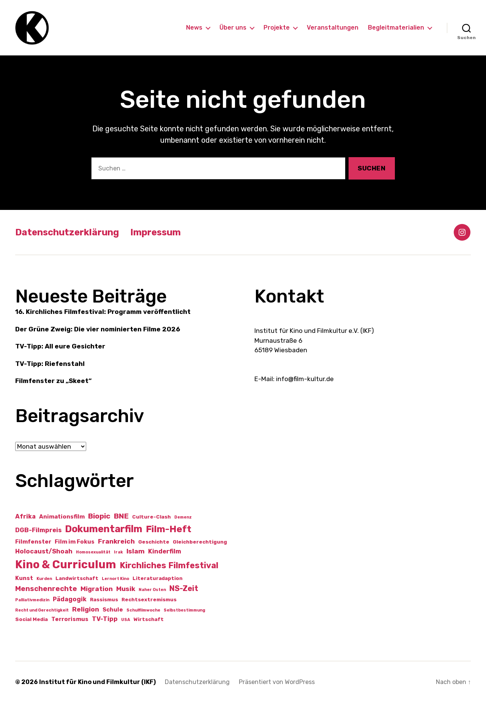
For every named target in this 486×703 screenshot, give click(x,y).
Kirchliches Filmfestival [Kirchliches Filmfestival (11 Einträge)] (169, 565)
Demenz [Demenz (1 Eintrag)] (183, 517)
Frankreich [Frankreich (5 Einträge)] (116, 541)
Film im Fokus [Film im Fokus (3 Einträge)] (75, 541)
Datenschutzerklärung (67, 232)
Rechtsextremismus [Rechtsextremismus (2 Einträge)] (149, 599)
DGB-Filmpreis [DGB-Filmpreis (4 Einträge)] (38, 530)
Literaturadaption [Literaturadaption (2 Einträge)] (158, 578)
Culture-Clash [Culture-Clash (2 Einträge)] (151, 517)
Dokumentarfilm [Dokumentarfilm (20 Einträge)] (103, 528)
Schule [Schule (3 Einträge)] (113, 609)
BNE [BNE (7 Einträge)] (121, 516)
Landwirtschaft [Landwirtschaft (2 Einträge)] (76, 578)
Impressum (155, 232)
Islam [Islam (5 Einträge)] (135, 551)
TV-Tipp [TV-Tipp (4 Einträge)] (105, 619)
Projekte (277, 27)
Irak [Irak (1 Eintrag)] (118, 552)
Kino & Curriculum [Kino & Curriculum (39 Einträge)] (65, 564)
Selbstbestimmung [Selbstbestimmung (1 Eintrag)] (184, 610)
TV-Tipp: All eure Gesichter (60, 346)
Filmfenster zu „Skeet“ (53, 381)
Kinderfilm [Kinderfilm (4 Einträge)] (164, 551)
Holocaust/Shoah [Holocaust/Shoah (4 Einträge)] (44, 551)
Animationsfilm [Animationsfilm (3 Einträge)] (62, 516)
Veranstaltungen (332, 27)
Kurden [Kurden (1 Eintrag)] (44, 578)
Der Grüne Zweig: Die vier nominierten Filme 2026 (97, 329)
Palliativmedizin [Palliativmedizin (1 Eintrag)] (32, 599)
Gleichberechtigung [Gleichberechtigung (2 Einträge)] (200, 542)
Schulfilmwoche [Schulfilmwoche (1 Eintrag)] (143, 610)
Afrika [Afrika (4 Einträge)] (25, 516)
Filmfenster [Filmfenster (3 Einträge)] (33, 541)
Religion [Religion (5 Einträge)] (85, 609)
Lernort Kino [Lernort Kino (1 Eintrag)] (115, 578)
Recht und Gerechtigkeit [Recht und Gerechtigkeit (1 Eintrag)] (42, 610)
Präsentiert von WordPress (277, 682)
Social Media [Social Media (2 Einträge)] (31, 619)
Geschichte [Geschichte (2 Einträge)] (153, 542)
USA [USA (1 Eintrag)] (125, 619)
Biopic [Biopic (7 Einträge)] (99, 516)
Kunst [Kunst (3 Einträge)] (24, 578)
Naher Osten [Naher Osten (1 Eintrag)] (152, 589)
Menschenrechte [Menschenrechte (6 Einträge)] (46, 589)
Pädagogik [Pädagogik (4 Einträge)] (70, 599)
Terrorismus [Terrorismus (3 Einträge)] (69, 619)
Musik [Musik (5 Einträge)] (125, 589)
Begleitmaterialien (396, 27)
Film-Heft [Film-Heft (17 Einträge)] (168, 528)
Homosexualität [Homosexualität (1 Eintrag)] (93, 552)
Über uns (232, 27)
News (194, 27)
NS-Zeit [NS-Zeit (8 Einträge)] (183, 588)
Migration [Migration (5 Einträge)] (96, 589)
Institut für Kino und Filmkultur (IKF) (97, 682)
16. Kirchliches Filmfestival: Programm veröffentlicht (103, 311)
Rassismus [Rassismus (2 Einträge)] (104, 599)
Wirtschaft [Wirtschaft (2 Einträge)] (149, 619)
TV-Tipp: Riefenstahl (50, 363)
